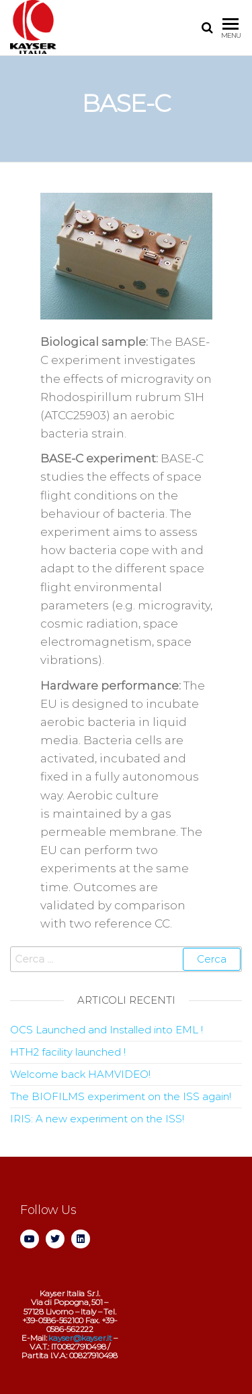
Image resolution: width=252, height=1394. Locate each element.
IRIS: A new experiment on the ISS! (97, 1118)
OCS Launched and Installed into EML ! (106, 1029)
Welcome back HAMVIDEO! (80, 1074)
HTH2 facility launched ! (68, 1052)
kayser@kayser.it (80, 1338)
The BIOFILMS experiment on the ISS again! (120, 1096)
